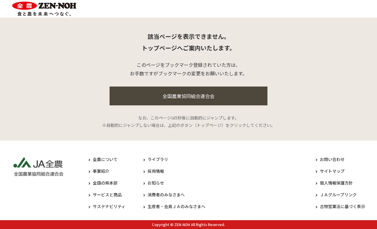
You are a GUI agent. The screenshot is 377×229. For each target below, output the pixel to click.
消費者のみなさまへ (166, 195)
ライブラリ (158, 159)
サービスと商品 (107, 195)
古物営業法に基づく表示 (342, 206)
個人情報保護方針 (336, 183)
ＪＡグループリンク (338, 195)
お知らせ (156, 183)
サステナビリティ (109, 206)
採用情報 (156, 171)
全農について (105, 159)
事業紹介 (101, 171)
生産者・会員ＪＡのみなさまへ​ (176, 206)
